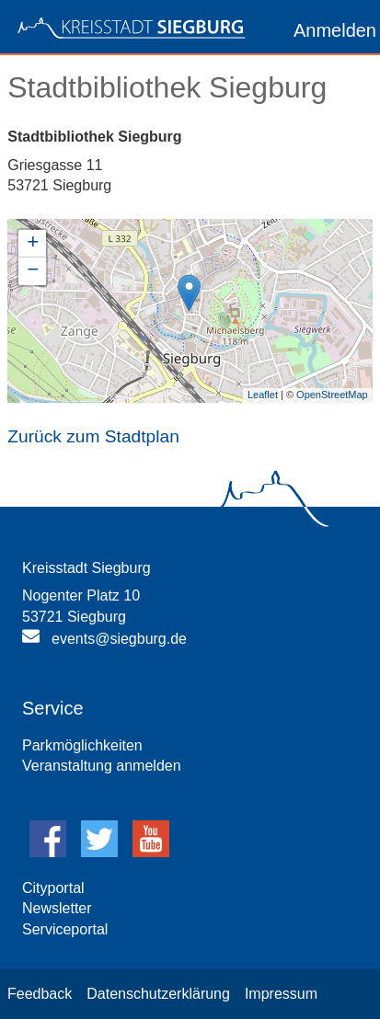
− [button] (33, 271)
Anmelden (335, 30)
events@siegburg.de (119, 639)
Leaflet (263, 394)
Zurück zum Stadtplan (93, 436)
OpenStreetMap (332, 394)
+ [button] (33, 244)
